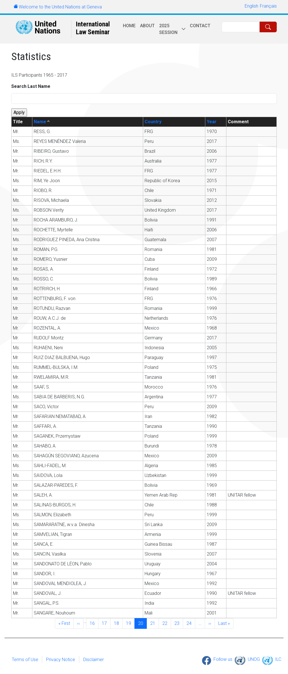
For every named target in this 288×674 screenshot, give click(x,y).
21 (154, 623)
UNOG (254, 659)
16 (93, 623)
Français (268, 6)
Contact (200, 25)
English (251, 6)
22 (166, 623)
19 (130, 623)
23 (178, 623)
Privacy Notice (60, 659)
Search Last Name (30, 86)
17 (106, 623)
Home (129, 25)
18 (118, 623)
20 (142, 623)
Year (212, 121)
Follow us (222, 659)
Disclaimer (93, 659)
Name (42, 121)
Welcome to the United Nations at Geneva (60, 7)
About (147, 25)
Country (153, 121)
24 (190, 623)
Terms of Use (25, 659)
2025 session (168, 29)
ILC (278, 659)
